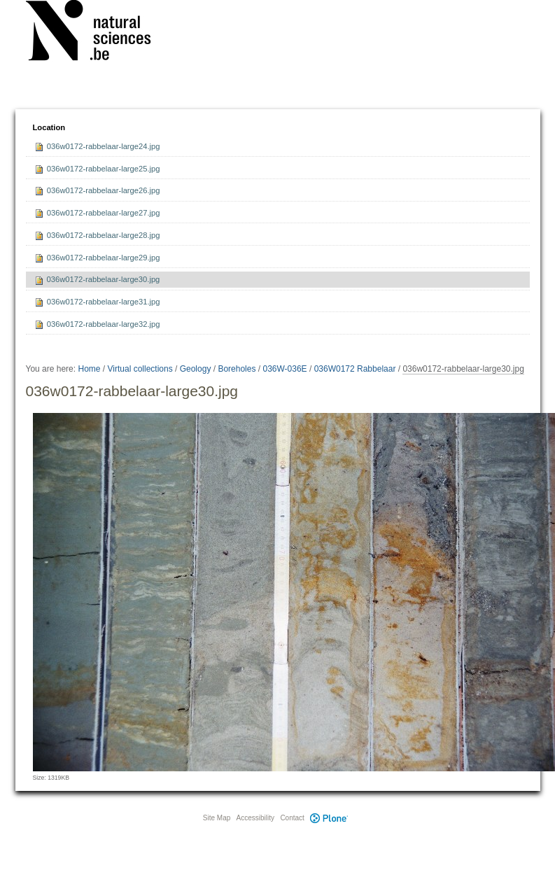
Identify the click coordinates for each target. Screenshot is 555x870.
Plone (330, 818)
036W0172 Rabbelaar (355, 369)
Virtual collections (140, 369)
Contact (292, 818)
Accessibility (255, 818)
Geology (195, 369)
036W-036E (284, 369)
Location (49, 127)
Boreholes (236, 369)
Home (89, 369)
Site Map (216, 818)
